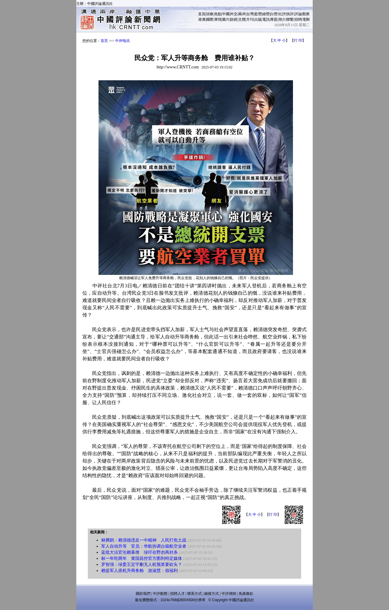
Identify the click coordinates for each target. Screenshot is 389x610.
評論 (298, 14)
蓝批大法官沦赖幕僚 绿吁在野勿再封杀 (139, 552)
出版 (258, 19)
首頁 (201, 14)
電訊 (266, 19)
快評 (290, 14)
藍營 (258, 14)
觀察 (306, 14)
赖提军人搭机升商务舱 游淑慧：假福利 (139, 570)
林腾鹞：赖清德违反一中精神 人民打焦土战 (143, 540)
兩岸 (242, 14)
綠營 (266, 14)
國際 (209, 19)
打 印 (298, 40)
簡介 (282, 19)
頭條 (209, 14)
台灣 (249, 14)
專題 (273, 19)
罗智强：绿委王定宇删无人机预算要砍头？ (141, 564)
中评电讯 (122, 41)
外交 (233, 14)
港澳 (201, 19)
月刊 (249, 19)
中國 (225, 14)
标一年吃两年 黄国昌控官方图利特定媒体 (141, 558)
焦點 (218, 14)
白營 (273, 14)
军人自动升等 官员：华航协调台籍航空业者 (143, 546)
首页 (104, 41)
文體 (242, 19)
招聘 (298, 19)
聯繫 (290, 19)
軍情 (218, 19)
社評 (282, 14)
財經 (233, 19)
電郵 (306, 19)
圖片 (225, 19)
